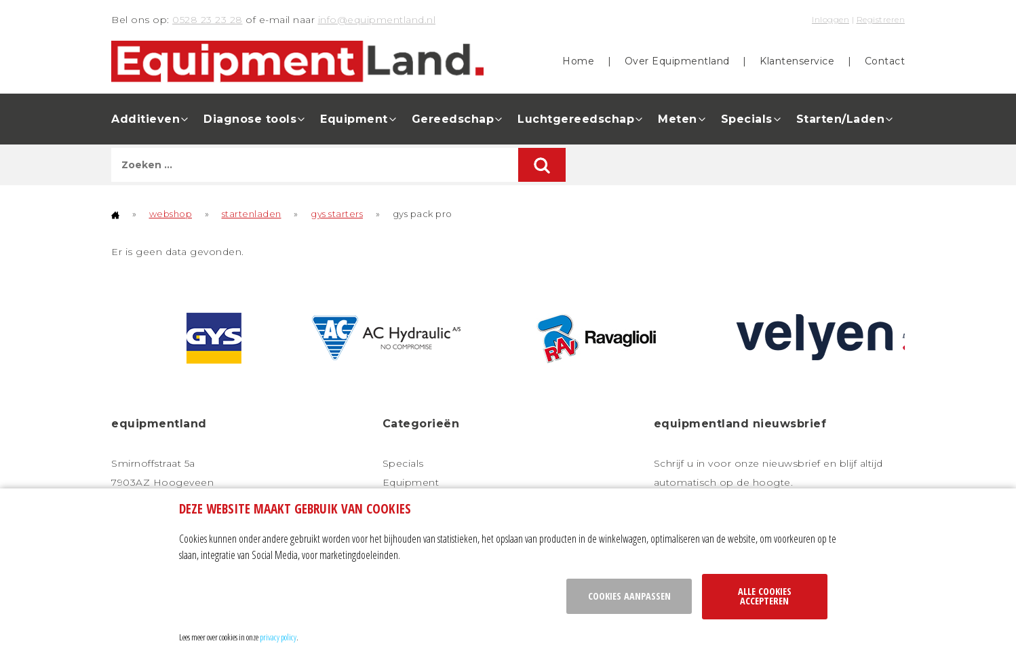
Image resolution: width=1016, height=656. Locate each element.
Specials (747, 119)
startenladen (251, 213)
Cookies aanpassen (629, 596)
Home (578, 61)
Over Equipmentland (677, 61)
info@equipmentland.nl (377, 20)
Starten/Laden (840, 119)
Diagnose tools (249, 119)
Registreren (881, 19)
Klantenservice (797, 61)
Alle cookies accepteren (765, 596)
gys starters (337, 213)
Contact (885, 61)
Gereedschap (453, 119)
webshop (171, 213)
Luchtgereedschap (575, 119)
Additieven (145, 119)
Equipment (354, 119)
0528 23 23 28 (207, 20)
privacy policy (278, 637)
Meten (677, 119)
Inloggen (830, 19)
